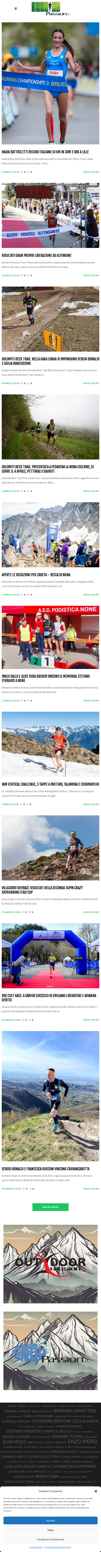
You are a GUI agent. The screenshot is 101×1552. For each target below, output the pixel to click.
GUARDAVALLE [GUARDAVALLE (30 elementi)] (43, 1461)
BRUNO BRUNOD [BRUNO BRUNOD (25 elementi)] (14, 1416)
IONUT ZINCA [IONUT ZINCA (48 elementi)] (61, 1461)
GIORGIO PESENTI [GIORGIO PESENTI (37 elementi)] (71, 1456)
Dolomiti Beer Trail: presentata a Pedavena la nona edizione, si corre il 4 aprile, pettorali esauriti (48, 469)
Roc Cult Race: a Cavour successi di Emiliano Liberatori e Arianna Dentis (49, 997)
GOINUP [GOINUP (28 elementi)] (31, 1462)
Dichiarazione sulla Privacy (58, 1547)
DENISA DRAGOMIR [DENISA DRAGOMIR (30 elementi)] (41, 1437)
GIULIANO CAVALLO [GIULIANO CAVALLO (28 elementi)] (16, 1462)
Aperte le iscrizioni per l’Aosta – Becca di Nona (36, 575)
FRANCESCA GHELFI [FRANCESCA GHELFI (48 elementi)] (64, 1451)
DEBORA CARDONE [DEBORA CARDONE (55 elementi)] (16, 1437)
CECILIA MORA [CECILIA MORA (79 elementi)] (85, 1421)
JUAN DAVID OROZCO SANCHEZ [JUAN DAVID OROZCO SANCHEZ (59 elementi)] (28, 1466)
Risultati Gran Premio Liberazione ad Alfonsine (37, 255)
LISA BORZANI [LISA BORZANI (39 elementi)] (16, 1471)
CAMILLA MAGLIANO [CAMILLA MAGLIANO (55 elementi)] (38, 1416)
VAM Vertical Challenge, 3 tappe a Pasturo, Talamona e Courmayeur (50, 784)
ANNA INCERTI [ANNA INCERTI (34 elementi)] (85, 1406)
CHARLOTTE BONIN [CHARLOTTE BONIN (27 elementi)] (45, 1426)
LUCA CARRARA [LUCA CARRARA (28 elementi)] (54, 1472)
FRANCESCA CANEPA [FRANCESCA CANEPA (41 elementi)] (37, 1451)
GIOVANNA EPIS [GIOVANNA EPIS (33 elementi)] (90, 1457)
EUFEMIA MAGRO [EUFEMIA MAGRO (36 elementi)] (13, 1447)
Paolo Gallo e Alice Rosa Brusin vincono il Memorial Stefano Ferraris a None (46, 678)
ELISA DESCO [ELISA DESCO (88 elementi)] (14, 1442)
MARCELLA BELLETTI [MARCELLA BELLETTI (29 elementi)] (86, 1482)
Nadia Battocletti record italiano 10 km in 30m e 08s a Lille (45, 152)
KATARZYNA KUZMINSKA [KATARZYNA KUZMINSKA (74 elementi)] (75, 1466)
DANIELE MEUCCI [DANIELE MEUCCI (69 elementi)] (57, 1431)
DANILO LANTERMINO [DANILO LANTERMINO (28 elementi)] (83, 1432)
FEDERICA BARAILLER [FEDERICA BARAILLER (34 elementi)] (85, 1447)
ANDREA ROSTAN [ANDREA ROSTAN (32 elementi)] (67, 1406)
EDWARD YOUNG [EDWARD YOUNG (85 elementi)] (67, 1436)
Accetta (50, 1520)
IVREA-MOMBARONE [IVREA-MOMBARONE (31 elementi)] (82, 1461)
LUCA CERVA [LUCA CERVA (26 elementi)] (68, 1472)
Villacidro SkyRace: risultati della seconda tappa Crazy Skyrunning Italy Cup (42, 890)
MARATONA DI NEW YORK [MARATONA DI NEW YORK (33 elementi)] (73, 1477)
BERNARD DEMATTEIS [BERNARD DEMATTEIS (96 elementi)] (75, 1410)
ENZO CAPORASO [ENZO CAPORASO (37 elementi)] (56, 1442)
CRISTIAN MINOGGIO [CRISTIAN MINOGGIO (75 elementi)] (24, 1431)
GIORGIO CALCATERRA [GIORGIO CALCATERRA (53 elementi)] (44, 1456)
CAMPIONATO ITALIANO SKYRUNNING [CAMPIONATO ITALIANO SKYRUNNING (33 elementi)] (74, 1416)
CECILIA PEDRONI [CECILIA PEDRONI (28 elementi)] (26, 1426)
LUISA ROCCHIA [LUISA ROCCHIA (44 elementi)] (24, 1476)
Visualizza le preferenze (50, 1539)
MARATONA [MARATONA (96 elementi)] (46, 1476)
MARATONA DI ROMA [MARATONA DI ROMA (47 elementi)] (19, 1481)
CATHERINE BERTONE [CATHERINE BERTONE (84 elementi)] (51, 1421)
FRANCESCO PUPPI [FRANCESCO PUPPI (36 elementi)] (89, 1451)
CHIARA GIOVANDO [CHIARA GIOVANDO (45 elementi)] (69, 1426)
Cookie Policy (36, 1547)
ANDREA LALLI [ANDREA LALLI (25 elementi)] (34, 1406)
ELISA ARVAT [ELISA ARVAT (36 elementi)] (91, 1436)
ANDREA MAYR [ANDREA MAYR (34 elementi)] (49, 1406)
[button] (96, 1491)
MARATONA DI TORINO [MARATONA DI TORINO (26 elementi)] (45, 1482)
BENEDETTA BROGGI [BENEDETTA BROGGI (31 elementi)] (42, 1411)
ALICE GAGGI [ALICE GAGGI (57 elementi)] (17, 1406)
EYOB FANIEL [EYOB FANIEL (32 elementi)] (31, 1447)
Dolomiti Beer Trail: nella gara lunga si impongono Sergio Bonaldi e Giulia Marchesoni (50, 361)
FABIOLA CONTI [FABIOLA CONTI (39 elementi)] (64, 1447)
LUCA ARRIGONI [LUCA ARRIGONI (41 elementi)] (35, 1471)
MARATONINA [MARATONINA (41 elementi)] (66, 1481)
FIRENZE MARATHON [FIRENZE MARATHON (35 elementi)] (11, 1452)
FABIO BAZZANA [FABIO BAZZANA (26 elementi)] (46, 1447)
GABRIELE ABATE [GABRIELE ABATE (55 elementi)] (14, 1456)
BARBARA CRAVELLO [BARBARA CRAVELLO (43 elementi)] (17, 1411)
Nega (50, 1529)
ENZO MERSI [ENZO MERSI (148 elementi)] (82, 1441)
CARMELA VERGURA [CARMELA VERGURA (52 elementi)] (16, 1421)
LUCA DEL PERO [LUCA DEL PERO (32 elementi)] (83, 1471)
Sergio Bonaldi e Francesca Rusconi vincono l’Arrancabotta (45, 1169)
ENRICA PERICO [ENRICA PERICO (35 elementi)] (36, 1442)
